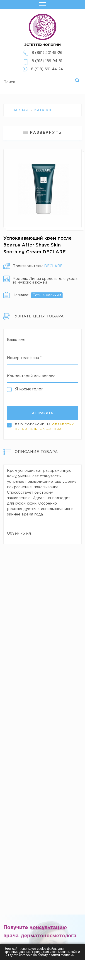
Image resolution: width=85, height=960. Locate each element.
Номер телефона (24, 358)
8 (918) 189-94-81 (47, 61)
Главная (19, 110)
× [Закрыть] (79, 952)
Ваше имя (16, 340)
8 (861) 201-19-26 (47, 53)
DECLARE (53, 266)
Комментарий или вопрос (31, 376)
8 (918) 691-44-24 (47, 69)
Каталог (43, 110)
